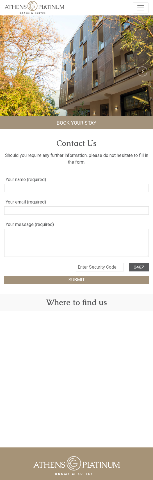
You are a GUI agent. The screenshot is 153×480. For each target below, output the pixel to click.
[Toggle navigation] (141, 7)
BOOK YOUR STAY (76, 123)
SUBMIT (76, 279)
